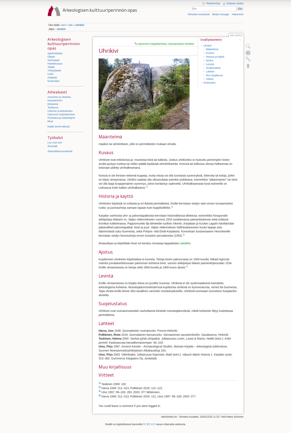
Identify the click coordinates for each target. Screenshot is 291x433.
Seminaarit (53, 60)
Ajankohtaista (54, 53)
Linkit (50, 74)
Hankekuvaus (54, 63)
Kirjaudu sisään (235, 3)
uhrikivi (79, 25)
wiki (71, 25)
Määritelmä (212, 49)
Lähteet (210, 71)
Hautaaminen (54, 100)
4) (187, 266)
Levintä (210, 64)
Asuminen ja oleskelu (59, 97)
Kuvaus (210, 53)
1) (147, 186)
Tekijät (51, 67)
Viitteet (209, 79)
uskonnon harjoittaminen (152, 43)
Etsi (240, 8)
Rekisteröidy (213, 3)
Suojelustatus (213, 68)
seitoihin (185, 243)
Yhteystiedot (54, 70)
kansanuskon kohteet (181, 43)
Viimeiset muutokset (199, 14)
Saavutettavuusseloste (59, 151)
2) (172, 206)
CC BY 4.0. (149, 424)
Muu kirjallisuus (214, 75)
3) (184, 234)
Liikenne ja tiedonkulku (60, 111)
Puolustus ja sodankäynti (61, 117)
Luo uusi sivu (54, 142)
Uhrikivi (207, 45)
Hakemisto (238, 14)
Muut (50, 121)
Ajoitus (209, 60)
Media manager (220, 14)
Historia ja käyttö (215, 56)
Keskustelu (53, 81)
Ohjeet (51, 56)
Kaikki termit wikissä (58, 126)
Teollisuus (52, 107)
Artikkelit (52, 77)
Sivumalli (52, 146)
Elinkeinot (52, 104)
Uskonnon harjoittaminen (61, 114)
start (63, 25)
